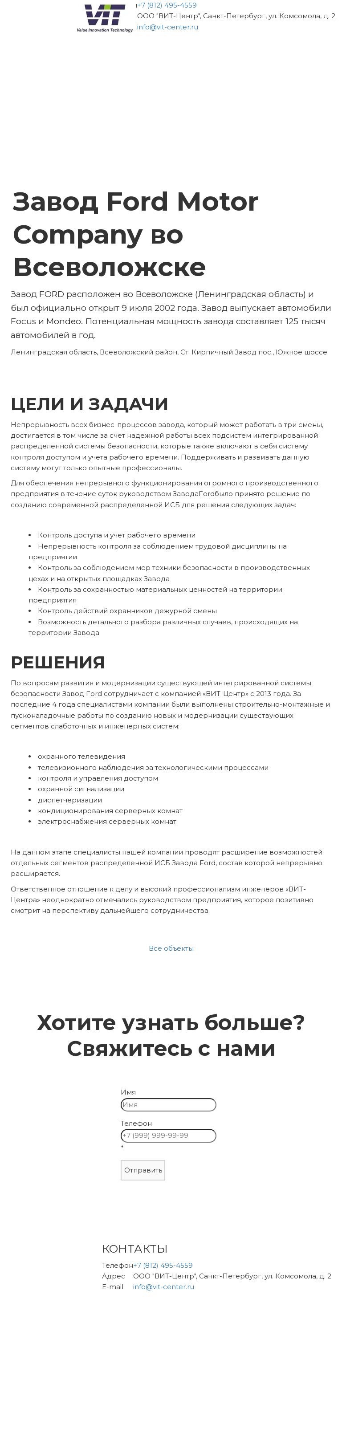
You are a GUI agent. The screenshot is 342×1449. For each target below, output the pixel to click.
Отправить (140, 1171)
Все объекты (171, 948)
